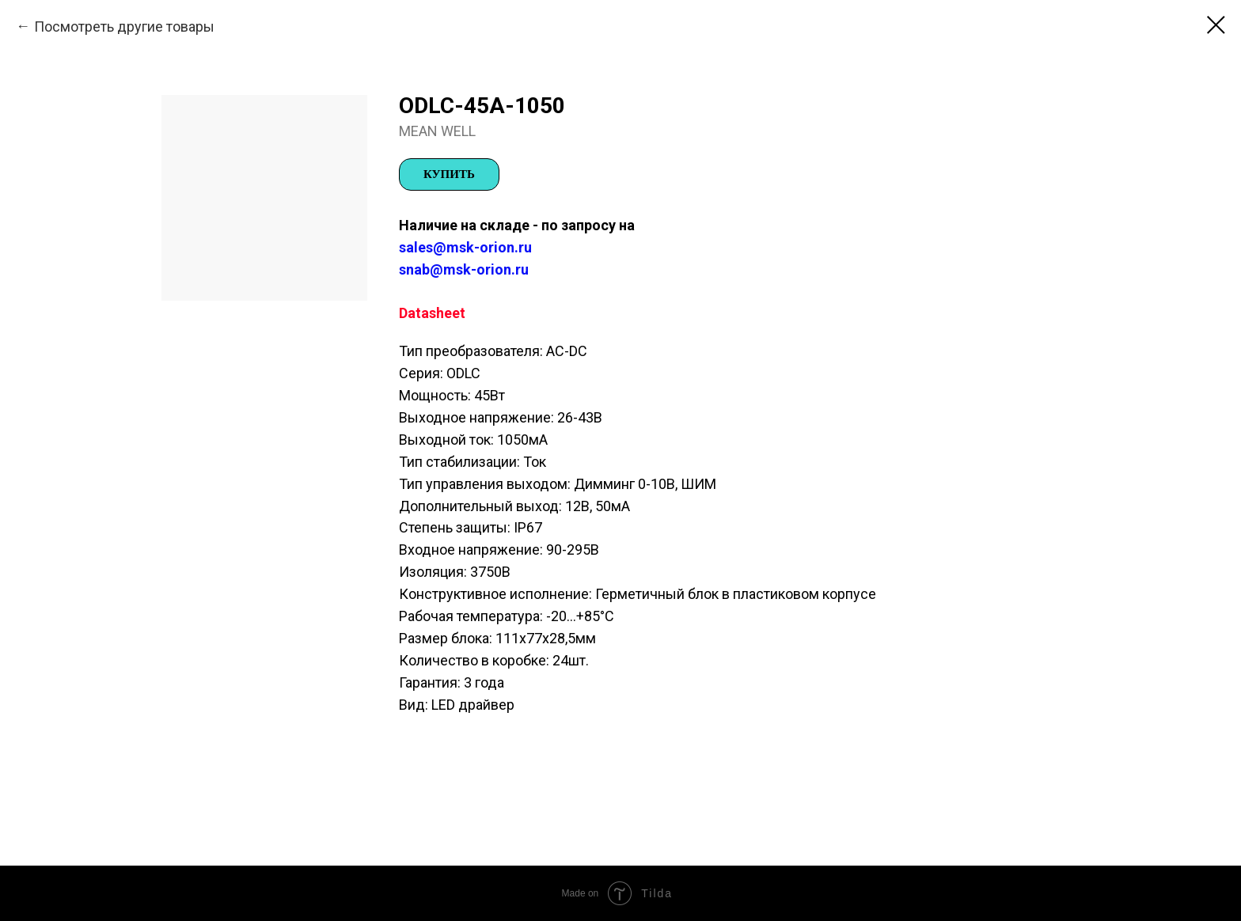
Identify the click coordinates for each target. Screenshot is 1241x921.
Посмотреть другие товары (124, 26)
